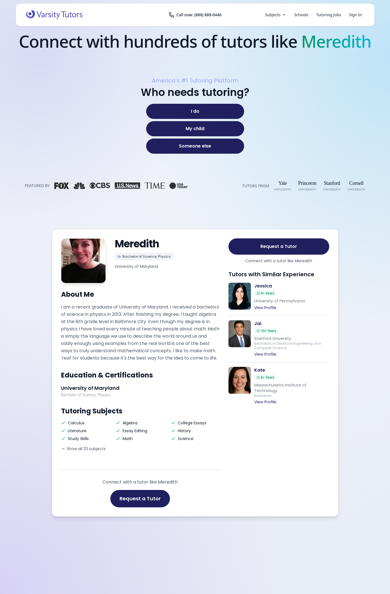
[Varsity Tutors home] (54, 15)
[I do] (195, 111)
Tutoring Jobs (328, 14)
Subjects (275, 14)
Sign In (355, 14)
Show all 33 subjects (83, 449)
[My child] (195, 128)
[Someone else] (195, 146)
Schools (301, 14)
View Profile (265, 307)
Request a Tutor (140, 498)
